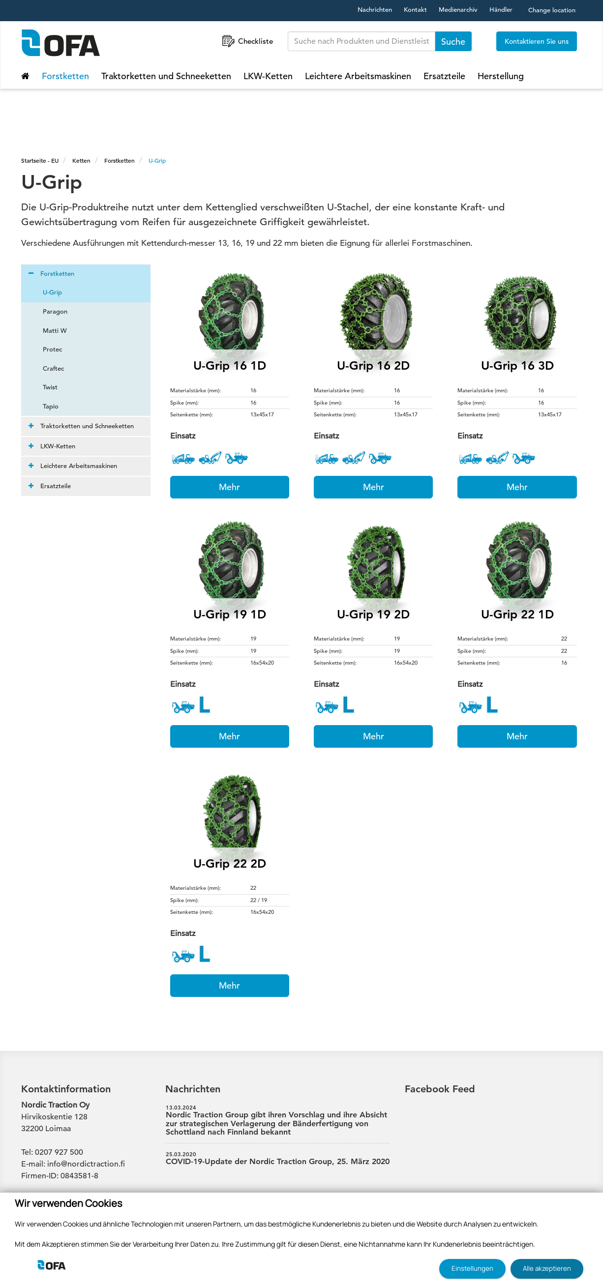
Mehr (229, 487)
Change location (551, 10)
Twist (44, 387)
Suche (453, 41)
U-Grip (157, 160)
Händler (501, 9)
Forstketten (65, 76)
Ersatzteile (444, 76)
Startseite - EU (40, 160)
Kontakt (415, 9)
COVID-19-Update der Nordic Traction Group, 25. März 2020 (278, 1158)
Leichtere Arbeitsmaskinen (358, 76)
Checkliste (246, 41)
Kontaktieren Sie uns (537, 41)
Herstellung (501, 76)
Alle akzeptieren (547, 1268)
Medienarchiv (458, 9)
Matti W (49, 330)
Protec (46, 349)
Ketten (81, 160)
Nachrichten (375, 9)
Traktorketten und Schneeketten (166, 76)
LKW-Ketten (268, 76)
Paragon (49, 311)
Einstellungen (472, 1268)
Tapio (45, 406)
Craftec (47, 368)
